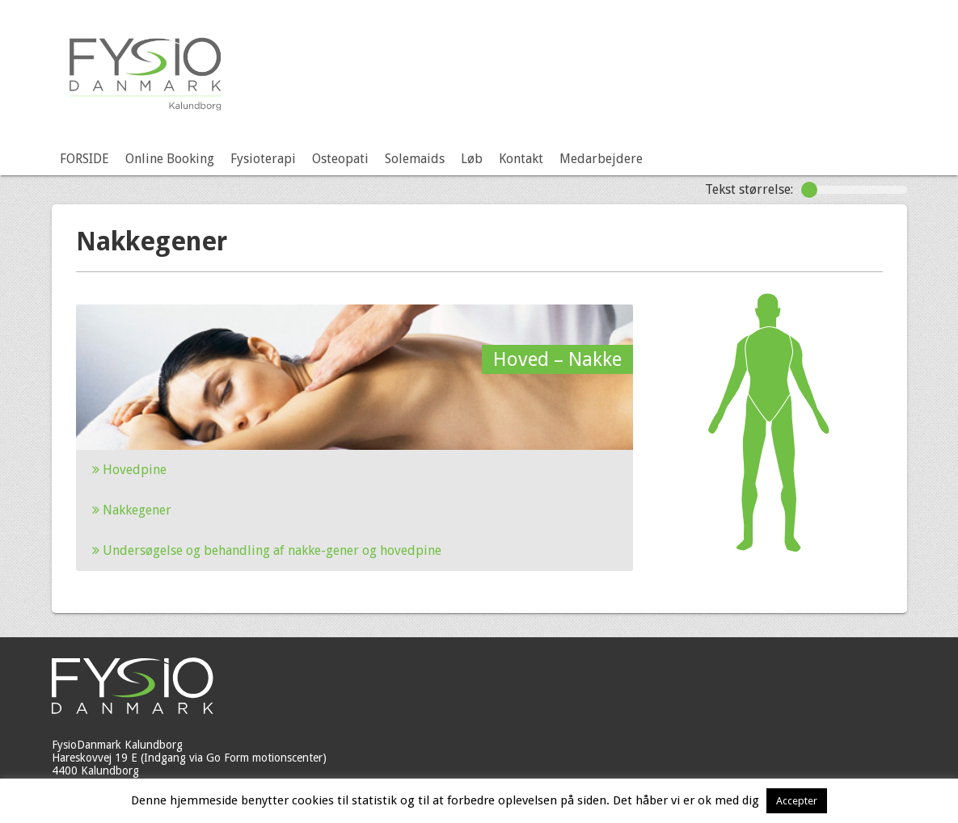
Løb (472, 158)
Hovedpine (129, 469)
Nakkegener (131, 510)
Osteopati (340, 158)
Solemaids (415, 158)
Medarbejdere (601, 158)
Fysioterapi (263, 158)
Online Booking (169, 158)
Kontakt (521, 158)
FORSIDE (84, 158)
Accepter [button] (796, 801)
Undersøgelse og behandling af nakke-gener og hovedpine (266, 550)
